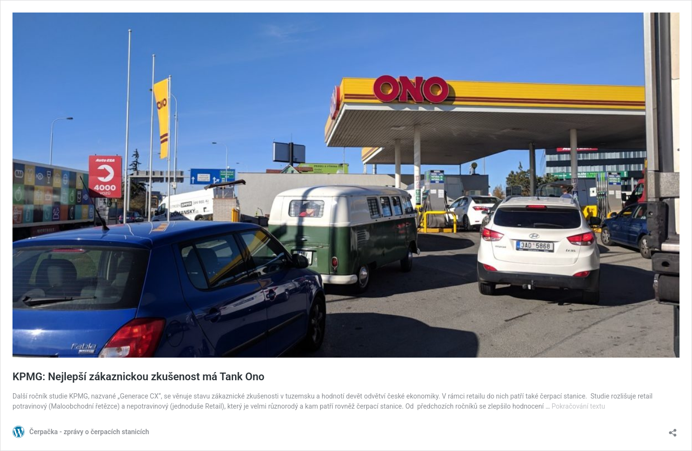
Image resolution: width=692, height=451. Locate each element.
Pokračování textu (578, 406)
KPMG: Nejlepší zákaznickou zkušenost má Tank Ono (138, 377)
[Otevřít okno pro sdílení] (673, 429)
